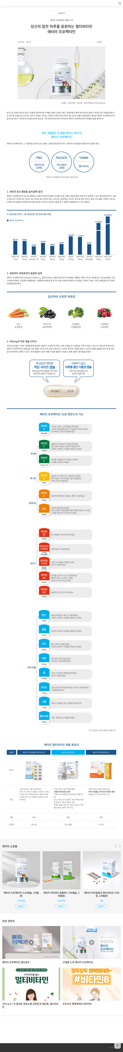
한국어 (99, 42)
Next (120, 846)
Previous (115, 846)
